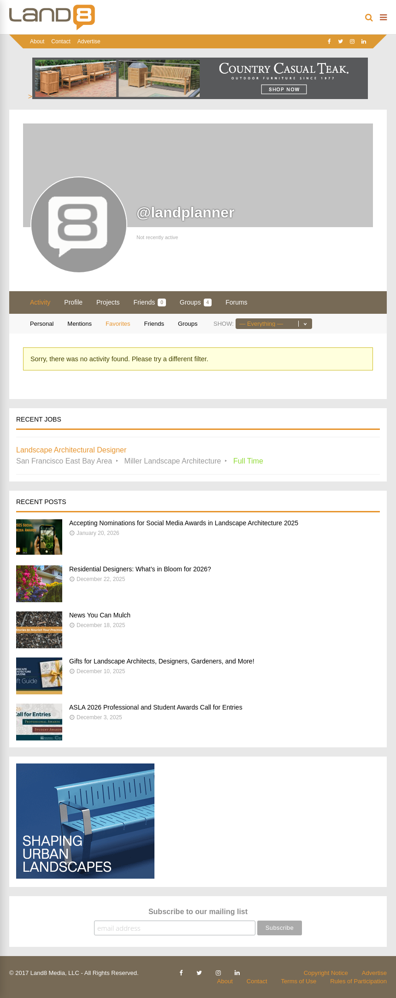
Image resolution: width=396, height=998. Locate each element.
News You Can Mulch (99, 615)
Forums (236, 302)
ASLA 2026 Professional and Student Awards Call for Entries (155, 707)
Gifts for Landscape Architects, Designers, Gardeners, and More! (161, 661)
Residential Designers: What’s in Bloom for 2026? (140, 569)
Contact (60, 41)
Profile (73, 302)
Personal (41, 323)
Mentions (79, 323)
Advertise (88, 41)
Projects (108, 302)
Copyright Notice (326, 972)
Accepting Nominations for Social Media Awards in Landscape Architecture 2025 (183, 523)
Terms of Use (299, 981)
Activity (40, 302)
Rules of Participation (358, 981)
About (37, 41)
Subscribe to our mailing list (198, 912)
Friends (150, 302)
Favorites (118, 323)
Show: (223, 323)
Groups (196, 302)
